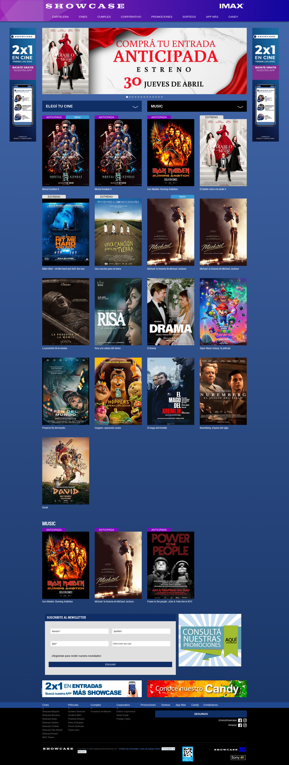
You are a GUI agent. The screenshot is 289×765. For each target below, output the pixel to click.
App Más (212, 16)
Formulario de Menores (101, 711)
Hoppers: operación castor (108, 428)
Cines (83, 16)
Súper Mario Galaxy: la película (215, 348)
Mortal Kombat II (50, 189)
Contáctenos (210, 704)
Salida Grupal (122, 715)
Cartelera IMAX (74, 715)
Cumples (104, 16)
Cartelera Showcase (76, 711)
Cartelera (60, 16)
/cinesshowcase (230, 720)
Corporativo (131, 16)
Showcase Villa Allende (52, 729)
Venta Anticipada (75, 722)
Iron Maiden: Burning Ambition (162, 189)
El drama (151, 348)
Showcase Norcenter (51, 715)
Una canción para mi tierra (108, 268)
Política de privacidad (129, 749)
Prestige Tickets (123, 718)
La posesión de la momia (54, 348)
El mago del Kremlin (157, 428)
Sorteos (189, 16)
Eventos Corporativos (125, 711)
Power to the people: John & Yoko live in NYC (169, 601)
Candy (233, 16)
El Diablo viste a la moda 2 (213, 189)
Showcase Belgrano (50, 711)
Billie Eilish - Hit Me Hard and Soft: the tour (63, 268)
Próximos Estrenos (76, 718)
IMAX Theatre (48, 737)
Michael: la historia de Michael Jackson (166, 268)
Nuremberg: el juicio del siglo (214, 428)
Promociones (161, 16)
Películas (73, 704)
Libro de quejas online (150, 749)
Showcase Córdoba (50, 726)
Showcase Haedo (49, 718)
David (45, 507)
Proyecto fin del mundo (53, 428)
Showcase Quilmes (50, 722)
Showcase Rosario (50, 733)
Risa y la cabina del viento (108, 348)
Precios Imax (73, 729)
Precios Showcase (76, 726)
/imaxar (235, 725)
